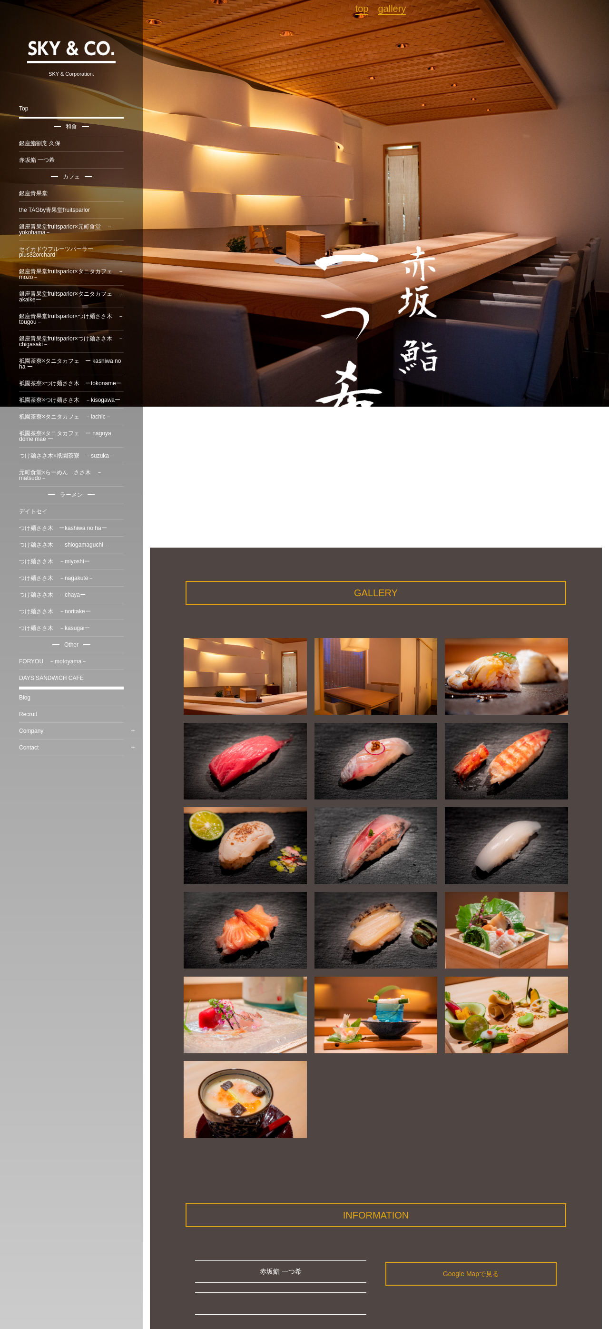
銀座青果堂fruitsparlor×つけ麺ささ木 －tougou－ (71, 319)
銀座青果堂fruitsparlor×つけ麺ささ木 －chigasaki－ (71, 341)
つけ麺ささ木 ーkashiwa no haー (63, 528)
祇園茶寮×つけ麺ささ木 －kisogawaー (69, 400)
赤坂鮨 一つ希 (37, 160)
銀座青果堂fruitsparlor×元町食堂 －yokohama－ (65, 229)
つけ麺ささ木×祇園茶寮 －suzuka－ (67, 455)
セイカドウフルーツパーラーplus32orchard (56, 252)
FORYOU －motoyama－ (53, 661)
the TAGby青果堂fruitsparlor (54, 210)
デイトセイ (33, 511)
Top (23, 108)
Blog (24, 697)
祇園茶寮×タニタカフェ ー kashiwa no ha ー (70, 364)
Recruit (28, 714)
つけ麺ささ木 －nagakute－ (56, 578)
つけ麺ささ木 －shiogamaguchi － (64, 544)
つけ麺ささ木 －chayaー (52, 594)
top (362, 8)
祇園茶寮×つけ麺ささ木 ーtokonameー (70, 383)
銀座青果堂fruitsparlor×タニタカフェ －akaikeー (71, 296)
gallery (392, 8)
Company (31, 731)
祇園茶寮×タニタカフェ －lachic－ (65, 416)
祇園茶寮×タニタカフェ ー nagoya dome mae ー (65, 436)
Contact (29, 747)
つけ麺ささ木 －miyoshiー (54, 561)
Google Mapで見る (471, 1274)
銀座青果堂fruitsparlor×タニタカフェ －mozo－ (71, 274)
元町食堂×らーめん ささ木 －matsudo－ (60, 475)
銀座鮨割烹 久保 (39, 143)
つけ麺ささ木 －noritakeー (55, 611)
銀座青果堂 (33, 193)
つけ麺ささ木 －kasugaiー (54, 628)
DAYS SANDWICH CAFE (51, 678)
